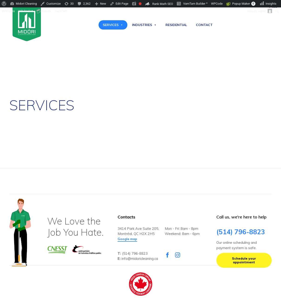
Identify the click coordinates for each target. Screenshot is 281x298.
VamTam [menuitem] (61, 11)
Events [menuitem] (43, 10)
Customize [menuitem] (53, 3)
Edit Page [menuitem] (122, 3)
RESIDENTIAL (176, 25)
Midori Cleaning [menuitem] (26, 3)
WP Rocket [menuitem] (25, 11)
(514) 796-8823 (135, 253)
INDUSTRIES (144, 25)
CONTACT (204, 25)
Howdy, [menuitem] (260, 11)
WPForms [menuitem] (8, 11)
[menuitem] (4, 3)
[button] (127, 239)
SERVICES (113, 25)
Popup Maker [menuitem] (243, 4)
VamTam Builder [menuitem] (192, 3)
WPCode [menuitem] (217, 3)
